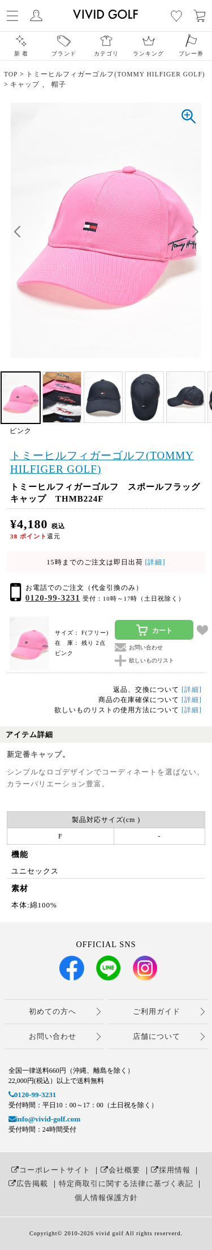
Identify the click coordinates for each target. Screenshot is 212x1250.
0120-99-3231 (52, 597)
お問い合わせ (52, 1036)
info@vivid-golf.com (44, 1119)
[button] (195, 232)
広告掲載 (28, 1183)
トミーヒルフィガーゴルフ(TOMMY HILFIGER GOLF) (102, 462)
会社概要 (120, 1170)
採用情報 (171, 1170)
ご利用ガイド (156, 1011)
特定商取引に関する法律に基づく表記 (126, 1183)
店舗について (156, 1036)
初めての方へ (52, 1011)
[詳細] (154, 562)
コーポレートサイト (50, 1170)
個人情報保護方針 (106, 1197)
